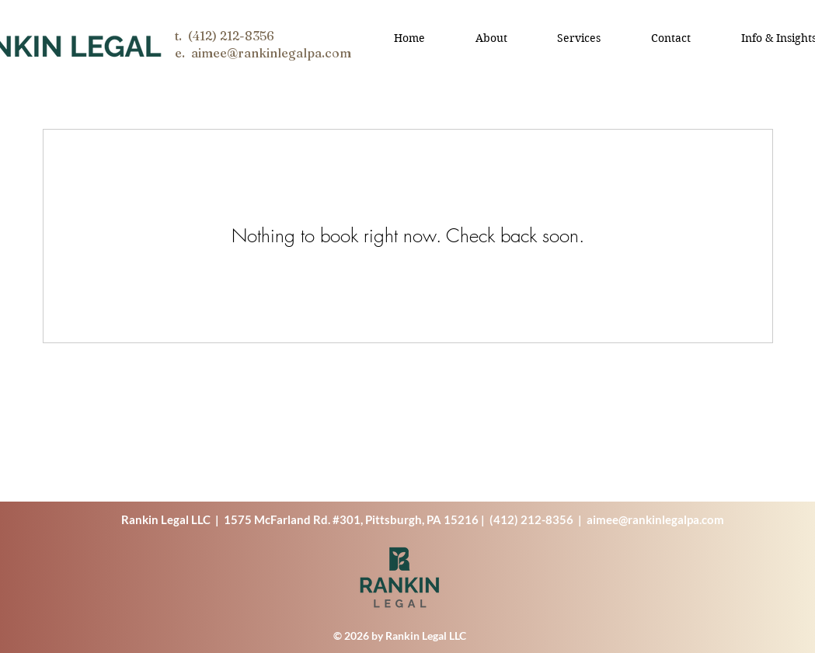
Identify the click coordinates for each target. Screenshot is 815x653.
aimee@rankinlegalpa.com (655, 519)
